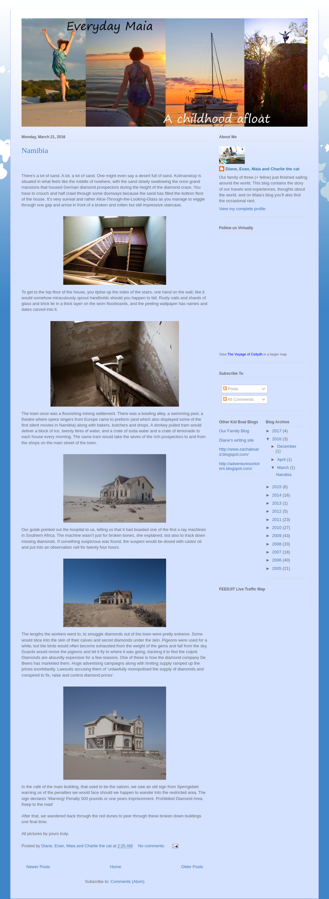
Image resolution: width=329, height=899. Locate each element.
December (287, 446)
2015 (277, 486)
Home (115, 866)
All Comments (238, 399)
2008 (277, 544)
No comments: (152, 845)
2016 (277, 438)
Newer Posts (38, 866)
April (282, 459)
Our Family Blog (234, 430)
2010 (277, 527)
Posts (230, 388)
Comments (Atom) (127, 881)
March (283, 467)
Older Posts (192, 866)
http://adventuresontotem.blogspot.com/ (239, 466)
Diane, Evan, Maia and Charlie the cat (262, 168)
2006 (277, 560)
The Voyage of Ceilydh (244, 354)
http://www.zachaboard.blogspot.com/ (239, 452)
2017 (277, 430)
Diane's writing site (236, 440)
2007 (277, 552)
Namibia (35, 150)
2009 (277, 535)
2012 (277, 511)
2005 (277, 568)
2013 (277, 503)
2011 (277, 519)
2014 (277, 495)
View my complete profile (242, 208)
